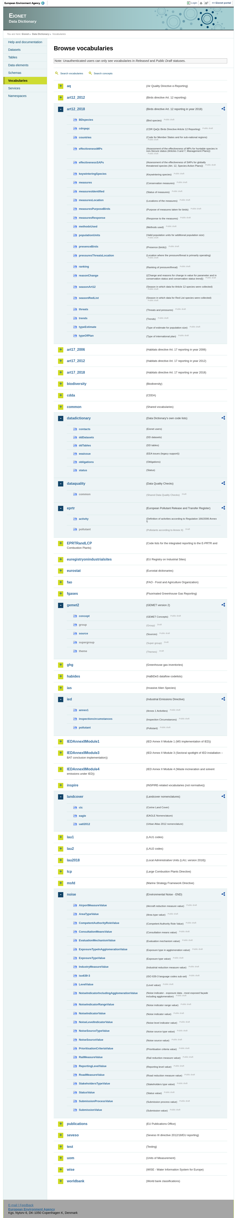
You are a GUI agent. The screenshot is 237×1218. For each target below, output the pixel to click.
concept (84, 616)
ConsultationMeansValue (95, 931)
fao (69, 582)
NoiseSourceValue (91, 1039)
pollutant (85, 727)
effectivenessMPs (90, 148)
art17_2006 (76, 349)
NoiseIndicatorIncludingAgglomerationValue (108, 993)
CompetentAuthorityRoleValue (99, 923)
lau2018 (73, 860)
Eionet (25, 34)
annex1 (83, 710)
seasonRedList (89, 298)
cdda (71, 395)
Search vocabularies (71, 73)
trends (83, 318)
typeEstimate (87, 327)
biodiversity (76, 384)
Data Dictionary (40, 34)
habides (73, 676)
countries (85, 137)
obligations (86, 462)
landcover (75, 796)
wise (70, 1169)
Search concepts (103, 73)
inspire (72, 785)
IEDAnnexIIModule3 (83, 753)
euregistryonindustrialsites (89, 559)
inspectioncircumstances (95, 718)
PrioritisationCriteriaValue (96, 1048)
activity (83, 518)
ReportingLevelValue (92, 1066)
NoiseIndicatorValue (92, 1013)
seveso (73, 1135)
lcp (69, 871)
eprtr (71, 508)
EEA (26, 3)
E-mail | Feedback (21, 1205)
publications (77, 1124)
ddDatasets (86, 437)
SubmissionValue (90, 1109)
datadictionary (79, 418)
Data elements (18, 65)
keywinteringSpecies (92, 173)
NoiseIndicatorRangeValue (96, 1004)
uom (70, 1158)
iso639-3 (84, 975)
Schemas (14, 73)
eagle (82, 815)
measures (85, 182)
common (74, 407)
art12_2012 (76, 97)
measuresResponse (92, 217)
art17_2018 (76, 372)
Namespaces (17, 96)
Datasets (14, 49)
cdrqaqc (84, 128)
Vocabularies (17, 80)
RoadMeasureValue (91, 1074)
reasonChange (88, 275)
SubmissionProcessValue (96, 1101)
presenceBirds (88, 246)
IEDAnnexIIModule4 (83, 769)
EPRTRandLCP (79, 543)
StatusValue (87, 1092)
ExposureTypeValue (92, 958)
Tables (12, 57)
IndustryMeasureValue (93, 966)
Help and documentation (25, 42)
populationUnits (89, 235)
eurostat (74, 571)
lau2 (70, 848)
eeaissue (85, 453)
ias (69, 688)
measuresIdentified (91, 191)
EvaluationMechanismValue (97, 940)
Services (14, 88)
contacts (84, 429)
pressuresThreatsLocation (96, 255)
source (83, 633)
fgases (72, 593)
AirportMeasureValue (93, 905)
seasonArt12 (87, 286)
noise (71, 894)
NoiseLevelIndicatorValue (96, 1022)
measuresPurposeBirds (94, 208)
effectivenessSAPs (91, 162)
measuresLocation (91, 200)
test (70, 1147)
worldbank (75, 1181)
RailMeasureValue (91, 1057)
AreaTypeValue (89, 914)
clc (81, 807)
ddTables (85, 445)
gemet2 (73, 605)
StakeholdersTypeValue (94, 1083)
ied (69, 699)
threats (83, 309)
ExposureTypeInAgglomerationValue (103, 949)
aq (69, 86)
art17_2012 (76, 361)
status (83, 470)
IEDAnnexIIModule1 (83, 741)
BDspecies (86, 119)
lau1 (70, 837)
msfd (71, 883)
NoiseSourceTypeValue (94, 1030)
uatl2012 (84, 824)
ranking (84, 266)
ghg (70, 665)
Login (194, 3)
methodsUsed (88, 226)
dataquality (76, 483)
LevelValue (86, 984)
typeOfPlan (86, 335)
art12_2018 (76, 109)
